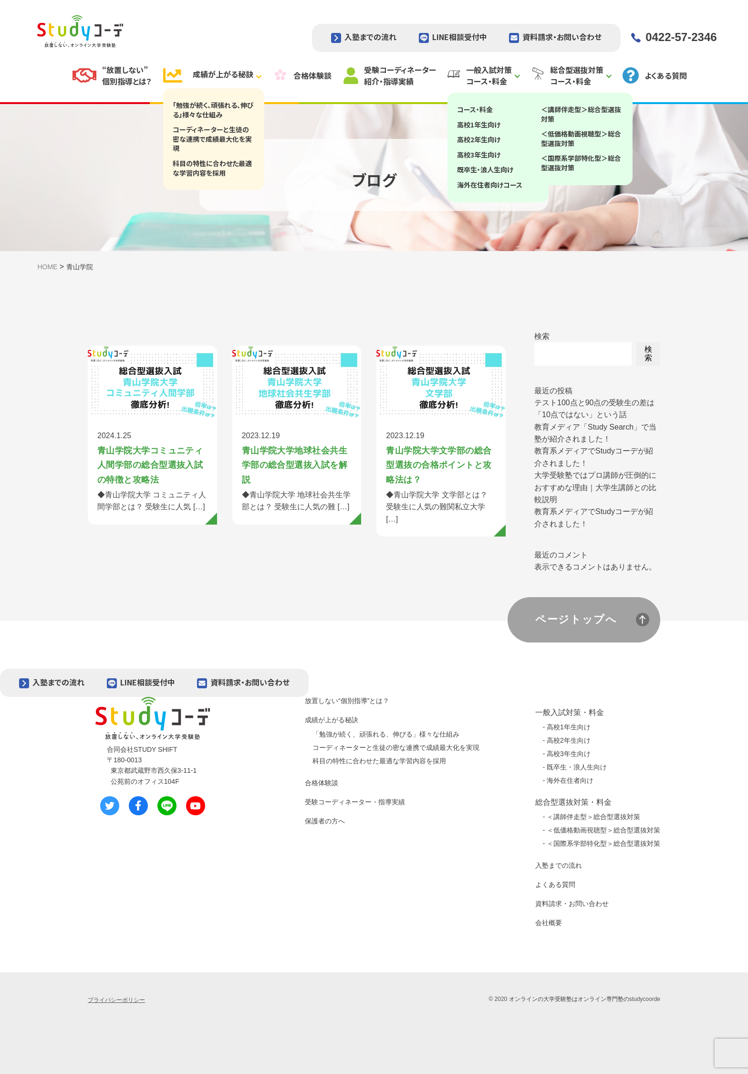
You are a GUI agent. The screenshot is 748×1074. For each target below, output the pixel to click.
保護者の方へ (325, 821)
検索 (542, 336)
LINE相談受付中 (459, 36)
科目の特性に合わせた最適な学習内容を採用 (379, 761)
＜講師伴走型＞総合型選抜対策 (593, 817)
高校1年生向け (569, 727)
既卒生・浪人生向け (577, 767)
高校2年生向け (569, 740)
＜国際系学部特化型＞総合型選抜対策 (603, 843)
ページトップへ (576, 619)
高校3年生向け (569, 754)
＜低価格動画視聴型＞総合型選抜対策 (603, 830)
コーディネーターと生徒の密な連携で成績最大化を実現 (395, 747)
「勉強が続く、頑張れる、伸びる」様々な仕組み (385, 734)
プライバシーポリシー (116, 1000)
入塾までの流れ (370, 36)
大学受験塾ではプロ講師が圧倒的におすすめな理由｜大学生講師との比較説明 (595, 487)
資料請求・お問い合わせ (562, 36)
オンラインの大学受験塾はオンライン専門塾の (569, 999)
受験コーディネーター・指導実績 (355, 802)
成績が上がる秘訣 (331, 720)
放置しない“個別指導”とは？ (347, 701)
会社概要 (548, 923)
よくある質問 (555, 884)
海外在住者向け (570, 780)
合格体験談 (321, 783)
